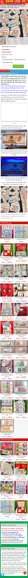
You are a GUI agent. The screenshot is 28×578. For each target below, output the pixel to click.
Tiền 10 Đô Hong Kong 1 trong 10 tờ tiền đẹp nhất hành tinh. (7, 375)
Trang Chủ (3, 6)
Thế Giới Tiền (5, 545)
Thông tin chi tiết (4, 70)
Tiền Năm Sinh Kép (21, 239)
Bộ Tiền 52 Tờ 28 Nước (21, 317)
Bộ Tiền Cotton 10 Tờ (7, 317)
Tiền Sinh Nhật (7, 239)
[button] (26, 23)
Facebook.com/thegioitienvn (9, 532)
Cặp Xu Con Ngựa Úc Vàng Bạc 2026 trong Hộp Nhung (7, 259)
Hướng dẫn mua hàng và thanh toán (9, 73)
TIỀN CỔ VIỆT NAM (12, 6)
